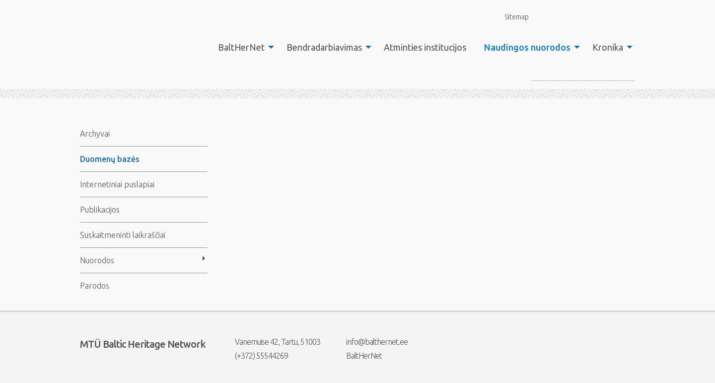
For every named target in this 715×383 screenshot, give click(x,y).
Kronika (607, 47)
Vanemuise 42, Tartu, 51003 (271, 341)
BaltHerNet (241, 47)
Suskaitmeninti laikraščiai (122, 234)
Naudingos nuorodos (527, 47)
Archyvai (95, 133)
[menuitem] (243, 47)
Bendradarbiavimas (324, 47)
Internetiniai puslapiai (117, 184)
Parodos (94, 285)
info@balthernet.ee (371, 341)
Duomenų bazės (110, 158)
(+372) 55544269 (255, 355)
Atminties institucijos (425, 47)
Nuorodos (97, 260)
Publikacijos (100, 209)
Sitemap (511, 16)
